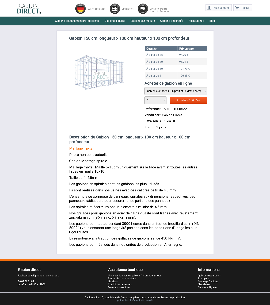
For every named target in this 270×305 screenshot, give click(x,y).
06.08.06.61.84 (26, 281)
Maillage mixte (81, 148)
